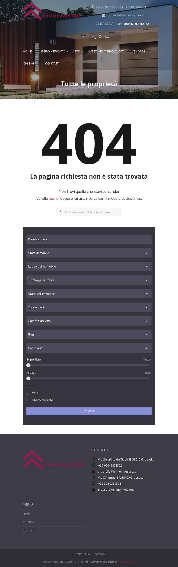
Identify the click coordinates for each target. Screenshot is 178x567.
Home (27, 51)
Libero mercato (52, 51)
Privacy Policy (81, 553)
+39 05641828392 (132, 24)
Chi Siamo (30, 63)
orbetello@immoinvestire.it (125, 15)
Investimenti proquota (106, 51)
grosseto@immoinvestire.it (116, 489)
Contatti (52, 63)
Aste (76, 51)
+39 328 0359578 (109, 483)
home (53, 198)
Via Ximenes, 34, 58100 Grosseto (120, 477)
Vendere (139, 51)
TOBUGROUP (126, 561)
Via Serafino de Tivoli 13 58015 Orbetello (126, 459)
